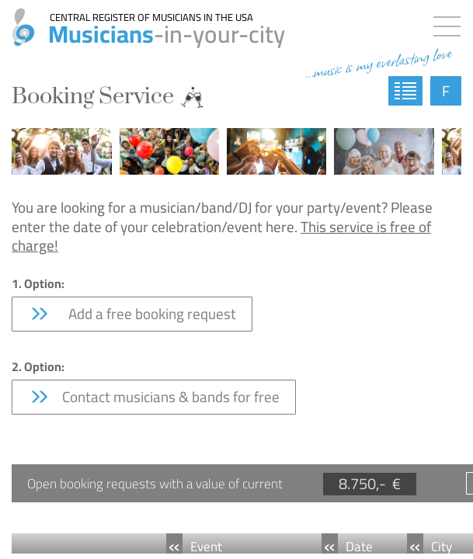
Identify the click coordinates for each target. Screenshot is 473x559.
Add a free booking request (132, 314)
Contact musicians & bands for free (154, 397)
